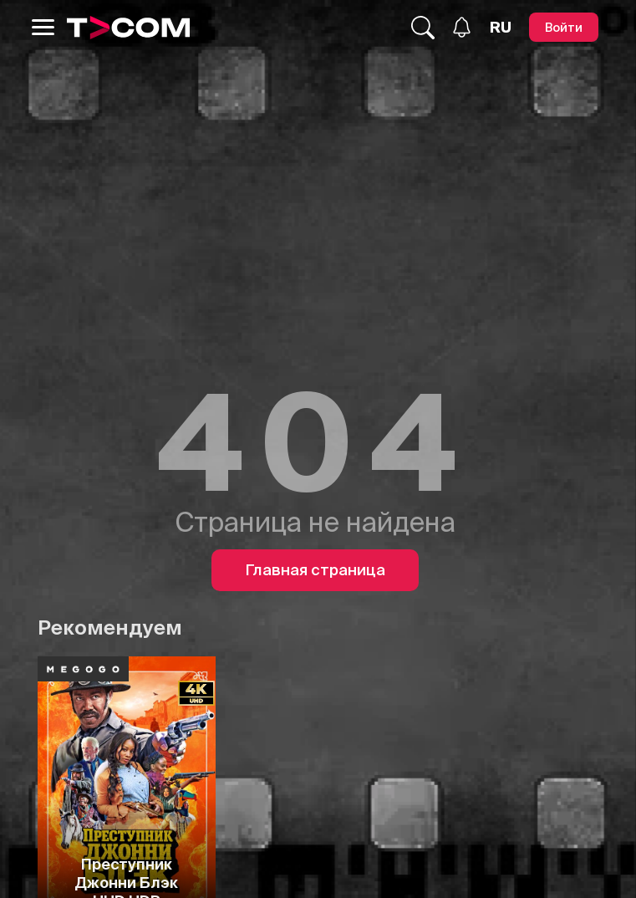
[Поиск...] (423, 27)
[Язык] (500, 27)
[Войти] (563, 27)
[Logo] (129, 27)
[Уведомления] (461, 27)
